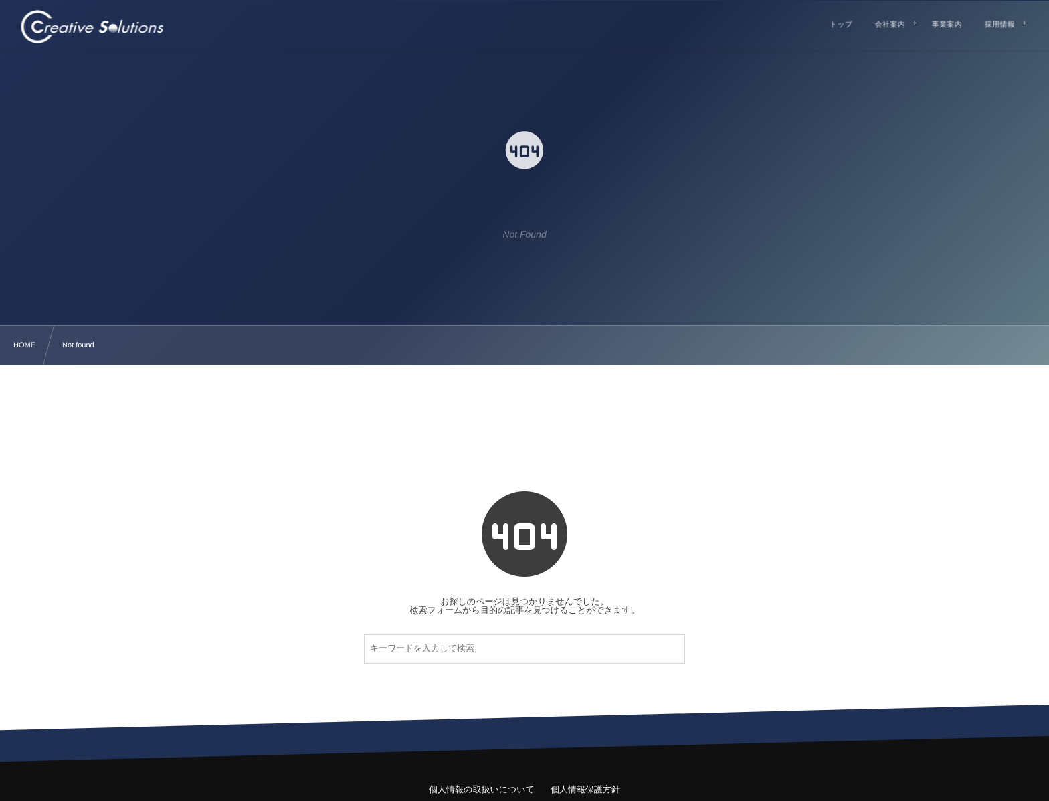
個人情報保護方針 (585, 789)
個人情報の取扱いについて (482, 789)
